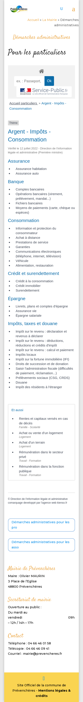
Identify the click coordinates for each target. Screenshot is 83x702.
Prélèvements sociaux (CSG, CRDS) (43, 378)
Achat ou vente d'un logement (41, 433)
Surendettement (27, 290)
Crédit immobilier (28, 286)
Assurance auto (27, 173)
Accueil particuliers (23, 103)
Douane (21, 382)
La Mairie (49, 20)
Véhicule (22, 261)
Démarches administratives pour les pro (40, 524)
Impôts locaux (26, 354)
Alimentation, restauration (34, 265)
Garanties (23, 247)
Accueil (33, 20)
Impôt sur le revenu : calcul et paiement (45, 350)
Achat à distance (28, 237)
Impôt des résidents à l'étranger (39, 387)
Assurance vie (26, 311)
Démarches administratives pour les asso (40, 544)
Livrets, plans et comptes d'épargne (42, 306)
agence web (49, 502)
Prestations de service (32, 242)
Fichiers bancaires (29, 203)
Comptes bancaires (30, 189)
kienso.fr (62, 502)
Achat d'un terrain (32, 442)
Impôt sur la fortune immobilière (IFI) (42, 359)
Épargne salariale (29, 315)
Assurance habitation (31, 169)
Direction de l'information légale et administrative (39, 499)
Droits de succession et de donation (42, 364)
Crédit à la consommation (34, 281)
